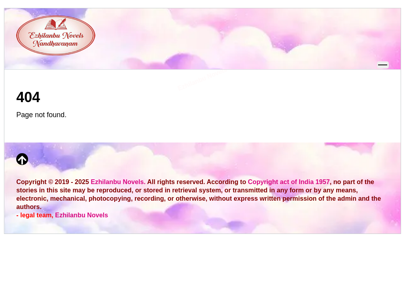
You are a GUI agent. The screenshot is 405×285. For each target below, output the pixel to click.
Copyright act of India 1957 (289, 181)
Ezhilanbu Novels (81, 214)
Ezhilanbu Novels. (118, 181)
